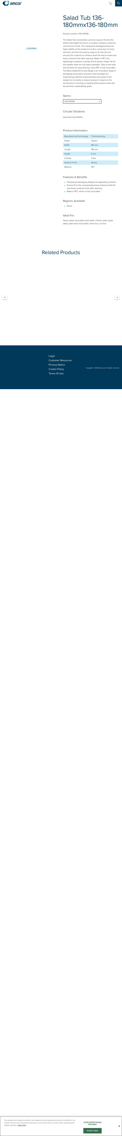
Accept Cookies (92, 1130)
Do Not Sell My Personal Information (92, 1123)
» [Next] (117, 297)
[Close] (119, 1126)
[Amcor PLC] (12, 3)
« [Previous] (5, 297)
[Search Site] (118, 3)
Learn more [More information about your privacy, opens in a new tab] (22, 1125)
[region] (61, 1126)
